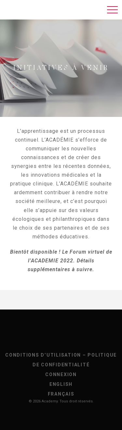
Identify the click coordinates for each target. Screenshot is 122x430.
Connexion (61, 374)
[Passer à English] (61, 384)
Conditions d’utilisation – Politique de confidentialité (61, 359)
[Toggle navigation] (112, 9)
